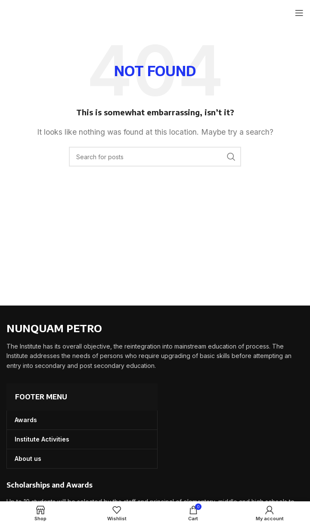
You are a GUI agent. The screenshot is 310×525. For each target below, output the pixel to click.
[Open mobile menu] (299, 13)
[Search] (155, 157)
